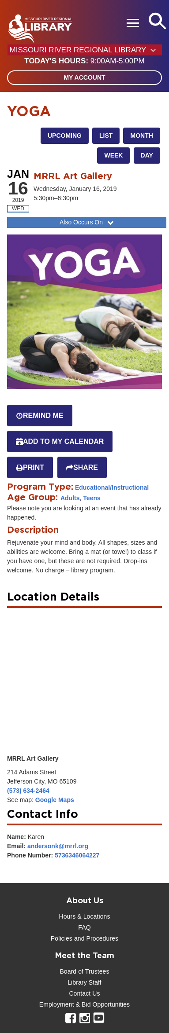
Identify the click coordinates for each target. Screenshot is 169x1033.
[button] (84, 61)
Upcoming (65, 135)
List (106, 135)
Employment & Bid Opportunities (84, 1004)
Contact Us (84, 993)
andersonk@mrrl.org (57, 846)
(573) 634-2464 (28, 790)
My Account (84, 77)
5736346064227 (77, 855)
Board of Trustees (84, 971)
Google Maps (54, 799)
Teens (91, 498)
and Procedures (95, 938)
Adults (70, 498)
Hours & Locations (84, 916)
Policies (61, 938)
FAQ (84, 927)
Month (141, 135)
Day (147, 155)
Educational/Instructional (112, 487)
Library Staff (84, 982)
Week (113, 155)
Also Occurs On (88, 222)
